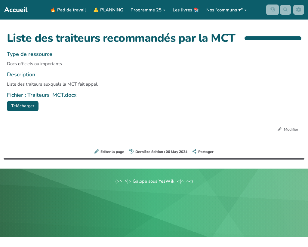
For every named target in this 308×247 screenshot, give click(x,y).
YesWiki (167, 182)
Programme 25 (146, 10)
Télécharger (23, 106)
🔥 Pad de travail (67, 10)
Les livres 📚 (184, 10)
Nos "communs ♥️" (225, 10)
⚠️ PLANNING (107, 10)
